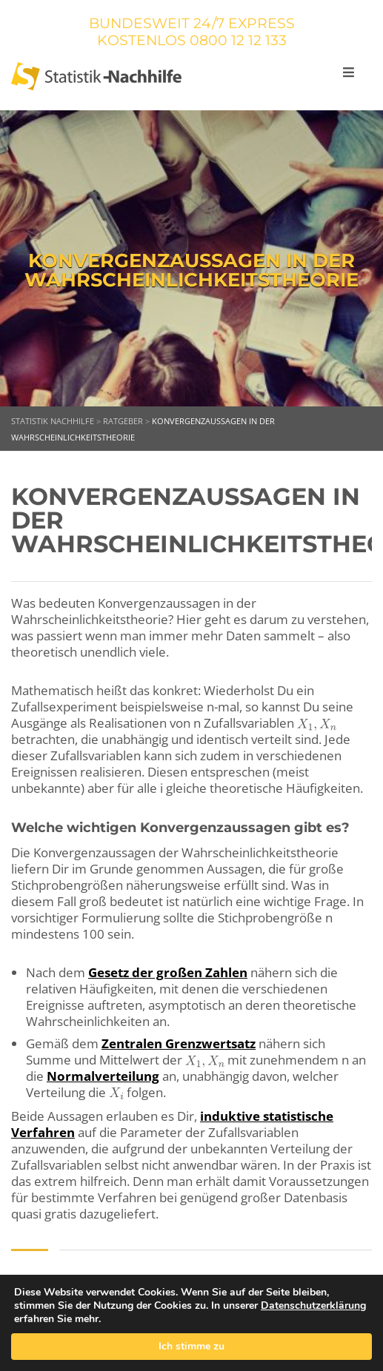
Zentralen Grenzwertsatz (178, 1043)
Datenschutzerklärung (313, 1305)
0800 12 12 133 (238, 40)
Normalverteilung (103, 1076)
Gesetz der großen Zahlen (167, 972)
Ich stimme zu (191, 1346)
